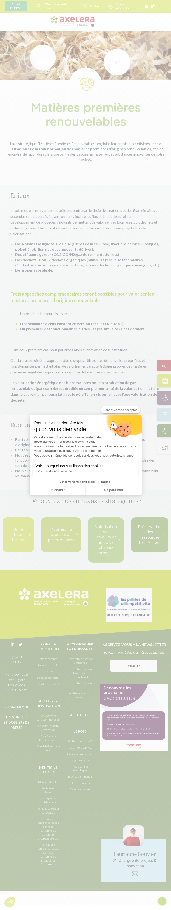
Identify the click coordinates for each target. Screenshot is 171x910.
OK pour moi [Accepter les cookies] (113, 490)
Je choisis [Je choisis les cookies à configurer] (57, 490)
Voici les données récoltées (55, 471)
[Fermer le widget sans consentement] (120, 410)
